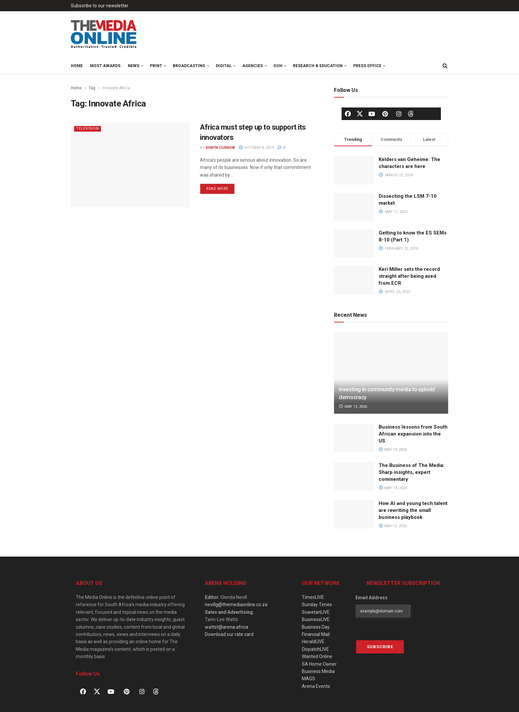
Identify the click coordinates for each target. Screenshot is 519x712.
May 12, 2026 (393, 526)
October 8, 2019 (256, 148)
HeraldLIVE (313, 641)
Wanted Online (317, 656)
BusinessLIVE (316, 619)
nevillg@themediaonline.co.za (236, 604)
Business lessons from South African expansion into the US (413, 434)
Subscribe (380, 646)
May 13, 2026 (353, 406)
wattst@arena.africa (226, 627)
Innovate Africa (116, 88)
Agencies (252, 65)
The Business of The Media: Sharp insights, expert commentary (412, 472)
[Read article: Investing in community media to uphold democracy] (391, 373)
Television (88, 128)
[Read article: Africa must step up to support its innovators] (130, 164)
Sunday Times (317, 604)
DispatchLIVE (315, 649)
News (133, 65)
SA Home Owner (319, 664)
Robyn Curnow (220, 148)
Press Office (367, 65)
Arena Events (316, 686)
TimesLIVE (313, 597)
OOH (277, 65)
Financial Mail (316, 634)
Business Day (316, 627)
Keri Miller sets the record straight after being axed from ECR (409, 276)
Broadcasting (189, 65)
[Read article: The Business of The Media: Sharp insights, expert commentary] (354, 476)
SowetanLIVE (316, 612)
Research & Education (318, 65)
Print (156, 65)
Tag (92, 88)
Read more (220, 187)
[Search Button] (445, 66)
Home (77, 65)
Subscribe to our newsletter (99, 5)
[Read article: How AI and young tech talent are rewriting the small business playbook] (354, 514)
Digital (224, 65)
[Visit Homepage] (104, 34)
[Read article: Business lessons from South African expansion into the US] (354, 438)
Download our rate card (229, 634)
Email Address (371, 597)
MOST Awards (105, 65)
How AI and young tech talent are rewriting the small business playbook (413, 510)
